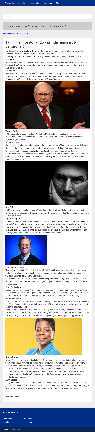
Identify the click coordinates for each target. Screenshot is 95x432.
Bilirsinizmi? (22, 34)
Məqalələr (21, 3)
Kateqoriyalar (34, 3)
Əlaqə (58, 3)
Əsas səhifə (9, 3)
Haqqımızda (47, 3)
